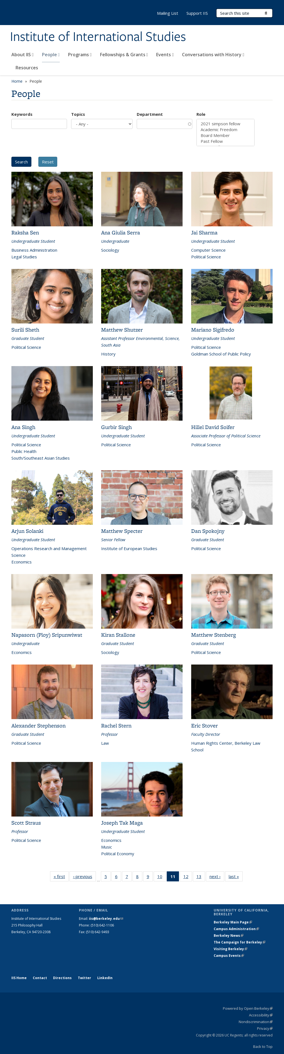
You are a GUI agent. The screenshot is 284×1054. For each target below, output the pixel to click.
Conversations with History (213, 55)
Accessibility (261, 1015)
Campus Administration (236, 928)
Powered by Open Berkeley (248, 1008)
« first (61, 877)
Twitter (84, 977)
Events (165, 55)
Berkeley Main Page (233, 922)
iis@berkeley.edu (106, 918)
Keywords (22, 114)
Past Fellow (225, 141)
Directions (62, 977)
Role (200, 114)
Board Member (225, 135)
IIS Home (19, 977)
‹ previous (84, 877)
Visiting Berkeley (230, 949)
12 (187, 877)
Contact (40, 977)
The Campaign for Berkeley (239, 942)
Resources (27, 68)
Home (17, 81)
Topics (78, 114)
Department (150, 114)
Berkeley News (228, 935)
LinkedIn (105, 977)
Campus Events (229, 955)
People (51, 55)
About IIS (22, 55)
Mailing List (167, 13)
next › (217, 877)
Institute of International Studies (98, 37)
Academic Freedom (225, 130)
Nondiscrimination (256, 1021)
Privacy (265, 1028)
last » (236, 877)
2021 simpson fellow (225, 124)
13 (200, 877)
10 (161, 877)
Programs (80, 55)
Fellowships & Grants (124, 55)
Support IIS (197, 13)
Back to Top (263, 1046)
